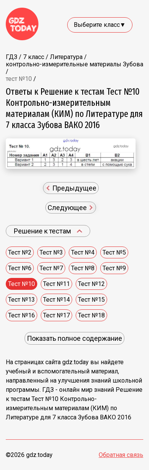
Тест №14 (56, 299)
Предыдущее (71, 188)
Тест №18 (91, 315)
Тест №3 (51, 252)
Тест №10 (21, 284)
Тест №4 (82, 252)
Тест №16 (21, 315)
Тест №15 (91, 299)
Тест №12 (91, 284)
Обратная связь (121, 454)
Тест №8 (82, 268)
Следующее (70, 208)
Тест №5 (114, 252)
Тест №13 (21, 299)
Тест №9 (114, 268)
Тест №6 (19, 268)
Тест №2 (19, 252)
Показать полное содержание (74, 338)
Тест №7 (51, 268)
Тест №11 (56, 284)
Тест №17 (56, 315)
